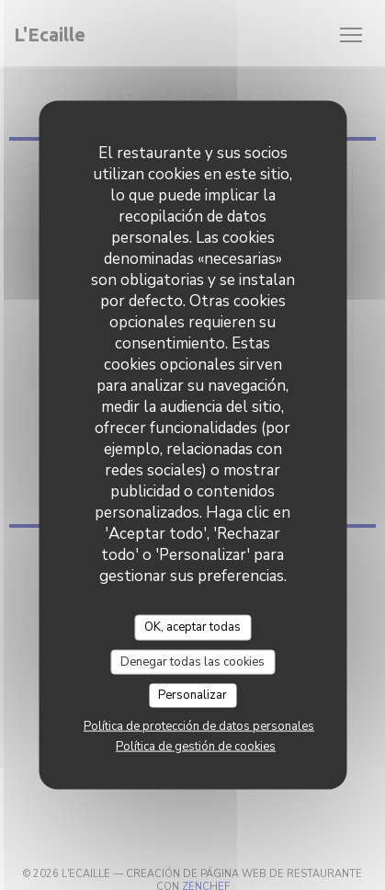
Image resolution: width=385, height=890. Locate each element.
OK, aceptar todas (192, 627)
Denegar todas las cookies (192, 661)
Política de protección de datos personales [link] (199, 725)
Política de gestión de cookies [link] (196, 745)
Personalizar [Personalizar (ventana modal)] (192, 695)
